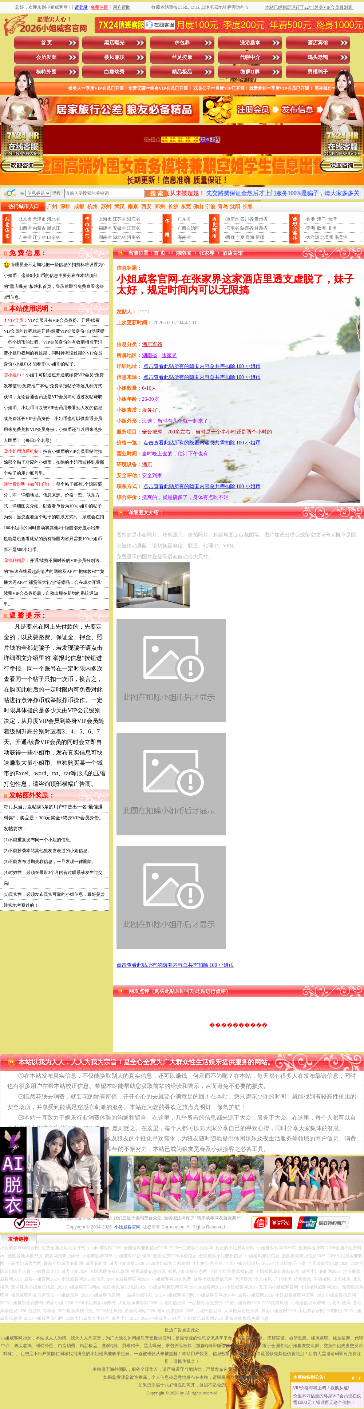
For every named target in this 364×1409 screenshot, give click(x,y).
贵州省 (261, 219)
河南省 (133, 237)
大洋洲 (312, 237)
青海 (250, 237)
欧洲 (321, 228)
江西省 (133, 228)
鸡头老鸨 (318, 57)
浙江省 (133, 219)
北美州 (326, 237)
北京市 (25, 219)
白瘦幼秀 (114, 72)
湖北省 (119, 237)
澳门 (321, 219)
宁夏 (240, 237)
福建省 (105, 228)
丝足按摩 (182, 57)
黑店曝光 (114, 42)
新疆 (260, 237)
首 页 (46, 42)
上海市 (105, 219)
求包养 (182, 42)
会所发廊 (46, 57)
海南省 (184, 237)
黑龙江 (53, 228)
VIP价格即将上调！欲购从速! (321, 1387)
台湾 (332, 219)
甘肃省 (261, 228)
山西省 (25, 228)
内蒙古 (39, 228)
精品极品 (182, 72)
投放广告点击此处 (182, 1330)
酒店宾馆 (318, 42)
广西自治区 (188, 228)
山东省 (53, 237)
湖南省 (105, 237)
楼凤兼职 (114, 57)
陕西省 (246, 228)
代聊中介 (250, 57)
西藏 (230, 237)
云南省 (232, 228)
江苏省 (119, 219)
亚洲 (310, 228)
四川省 (246, 219)
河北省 (53, 219)
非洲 (332, 228)
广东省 (184, 219)
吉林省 (25, 237)
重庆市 (232, 219)
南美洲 (341, 237)
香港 (310, 219)
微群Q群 (250, 72)
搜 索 (156, 193)
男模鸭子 (318, 72)
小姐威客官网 (127, 1227)
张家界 (206, 253)
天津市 (39, 219)
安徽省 (119, 228)
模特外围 (46, 72)
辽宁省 (39, 237)
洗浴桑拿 (250, 42)
